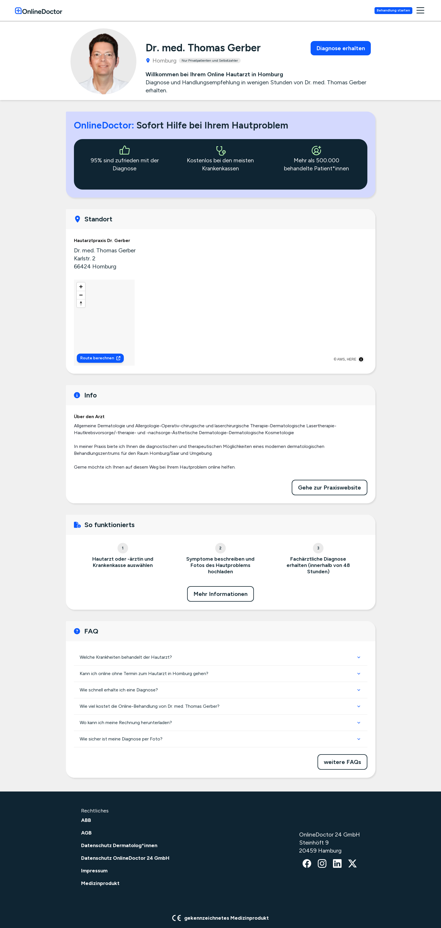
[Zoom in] (81, 286)
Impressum (94, 870)
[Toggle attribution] (361, 359)
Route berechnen (100, 358)
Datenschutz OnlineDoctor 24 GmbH (125, 858)
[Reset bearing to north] (81, 303)
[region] (220, 323)
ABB (86, 820)
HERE (351, 359)
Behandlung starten (404, 10)
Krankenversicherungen (338, 10)
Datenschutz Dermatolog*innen (119, 845)
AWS (341, 359)
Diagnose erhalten (340, 48)
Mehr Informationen (220, 593)
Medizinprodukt (100, 883)
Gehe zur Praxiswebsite (329, 487)
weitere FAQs (342, 762)
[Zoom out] (81, 295)
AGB (86, 833)
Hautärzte (281, 10)
